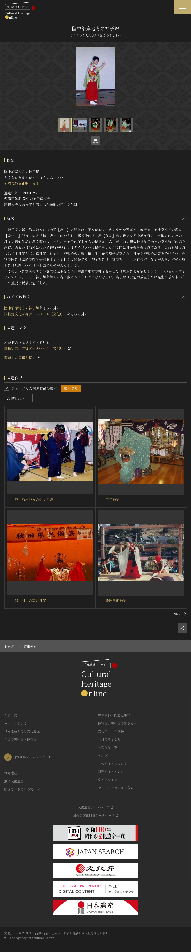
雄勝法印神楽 (116, 600)
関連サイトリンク (111, 771)
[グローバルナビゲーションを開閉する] (182, 7)
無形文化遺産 (14, 781)
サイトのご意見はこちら (116, 787)
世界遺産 (10, 773)
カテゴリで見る (15, 723)
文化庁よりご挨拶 (111, 731)
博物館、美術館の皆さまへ (117, 723)
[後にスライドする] (135, 125)
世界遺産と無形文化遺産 (22, 731)
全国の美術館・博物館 (20, 739)
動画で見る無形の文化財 (22, 789)
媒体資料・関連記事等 (114, 715)
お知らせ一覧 (107, 747)
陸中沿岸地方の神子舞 (21, 307)
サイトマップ (107, 779)
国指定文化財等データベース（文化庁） (35, 313)
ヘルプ (103, 755)
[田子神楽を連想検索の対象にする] (100, 499)
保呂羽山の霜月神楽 (30, 600)
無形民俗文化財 (16, 183)
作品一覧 (10, 715)
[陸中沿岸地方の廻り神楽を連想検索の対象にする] (9, 499)
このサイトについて (112, 763)
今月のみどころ (109, 739)
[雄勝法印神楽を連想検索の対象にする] (100, 600)
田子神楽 (113, 499)
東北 (35, 183)
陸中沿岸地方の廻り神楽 (34, 499)
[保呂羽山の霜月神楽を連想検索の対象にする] (9, 600)
